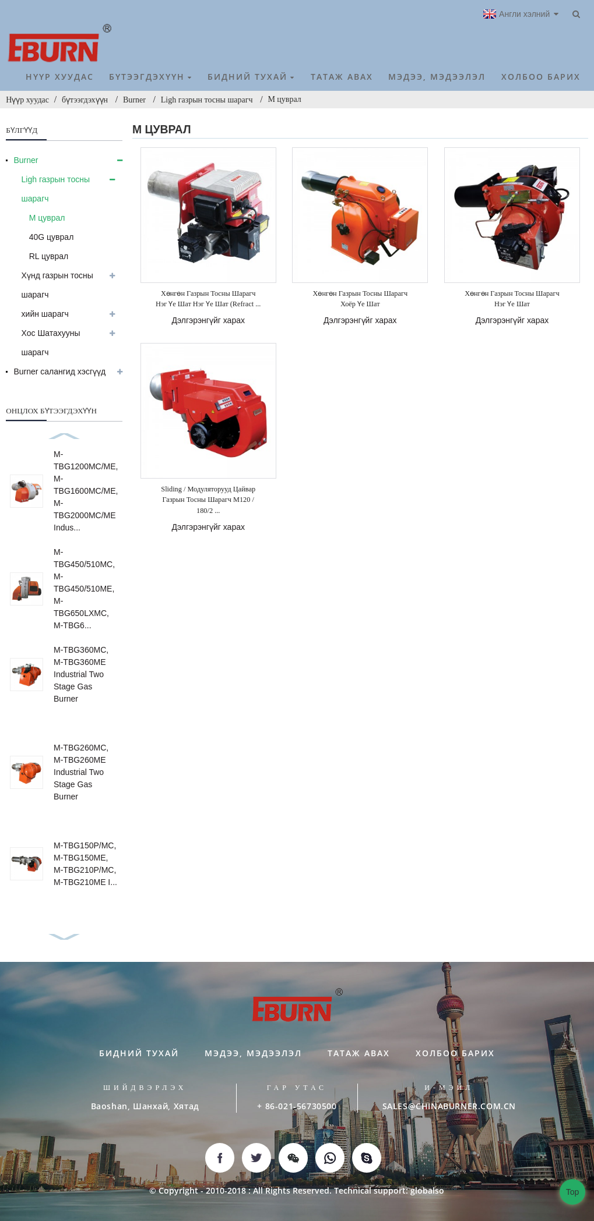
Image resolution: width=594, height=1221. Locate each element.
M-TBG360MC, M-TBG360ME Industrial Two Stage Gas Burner (81, 674)
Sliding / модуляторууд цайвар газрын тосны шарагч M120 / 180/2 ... (208, 500)
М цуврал (284, 99)
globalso (427, 1190)
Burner (134, 99)
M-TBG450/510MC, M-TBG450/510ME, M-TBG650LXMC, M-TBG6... (84, 588)
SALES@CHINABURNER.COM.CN (449, 1106)
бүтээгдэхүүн (85, 99)
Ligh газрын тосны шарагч (207, 99)
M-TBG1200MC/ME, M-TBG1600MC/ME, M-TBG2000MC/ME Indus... (86, 491)
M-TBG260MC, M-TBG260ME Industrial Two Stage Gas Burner (81, 772)
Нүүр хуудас (27, 99)
